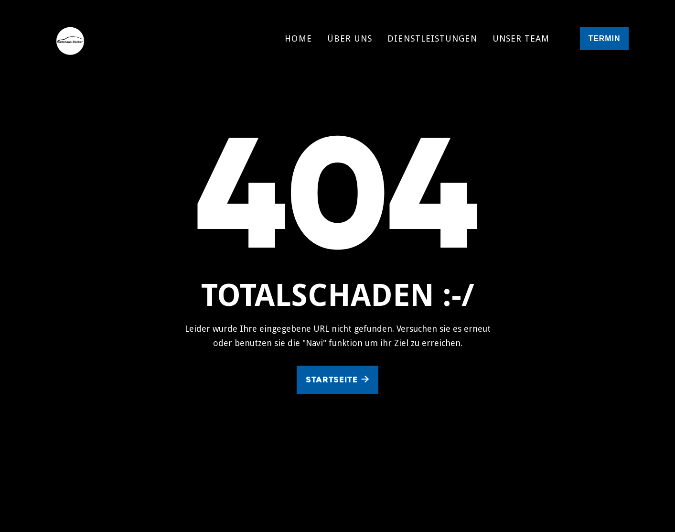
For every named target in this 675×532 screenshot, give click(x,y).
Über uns (350, 38)
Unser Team (521, 38)
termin (604, 38)
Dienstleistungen (432, 38)
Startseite (338, 380)
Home (298, 38)
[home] (93, 38)
